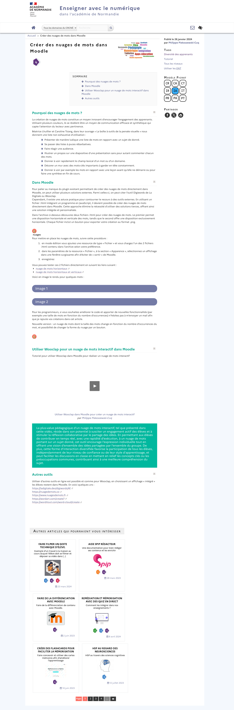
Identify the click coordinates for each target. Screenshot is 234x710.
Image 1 (41, 288)
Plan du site (70, 689)
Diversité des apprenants (178, 54)
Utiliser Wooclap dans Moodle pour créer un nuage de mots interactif (94, 414)
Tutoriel (168, 59)
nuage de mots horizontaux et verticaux (59, 272)
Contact (112, 689)
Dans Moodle (92, 86)
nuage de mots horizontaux (51, 268)
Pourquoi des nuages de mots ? (102, 81)
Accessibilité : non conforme (138, 689)
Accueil (31, 35)
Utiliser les (172, 68)
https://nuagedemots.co (45, 491)
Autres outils (92, 98)
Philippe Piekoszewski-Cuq (97, 418)
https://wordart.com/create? (48, 498)
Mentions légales (92, 689)
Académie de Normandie (117, 682)
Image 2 (41, 302)
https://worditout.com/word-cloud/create (56, 502)
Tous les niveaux (173, 63)
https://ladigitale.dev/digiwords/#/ (51, 488)
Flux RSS (165, 689)
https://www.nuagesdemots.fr (49, 495)
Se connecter (193, 698)
